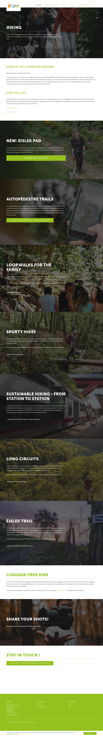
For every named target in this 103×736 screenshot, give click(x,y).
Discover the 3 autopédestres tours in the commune (30, 220)
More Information (14, 734)
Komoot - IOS (10, 112)
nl (94, 2)
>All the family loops (14, 292)
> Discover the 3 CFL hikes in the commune (23, 419)
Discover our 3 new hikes (36, 158)
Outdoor (38, 5)
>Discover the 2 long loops (16, 481)
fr (88, 2)
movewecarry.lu (61, 590)
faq (94, 5)
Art (31, 5)
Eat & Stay (64, 5)
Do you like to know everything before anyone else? (30, 663)
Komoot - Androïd (11, 108)
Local (72, 5)
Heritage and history (51, 5)
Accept (90, 733)
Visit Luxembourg (41, 707)
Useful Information (84, 5)
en (90, 2)
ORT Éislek (40, 705)
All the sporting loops (15, 354)
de (92, 2)
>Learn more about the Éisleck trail (19, 546)
